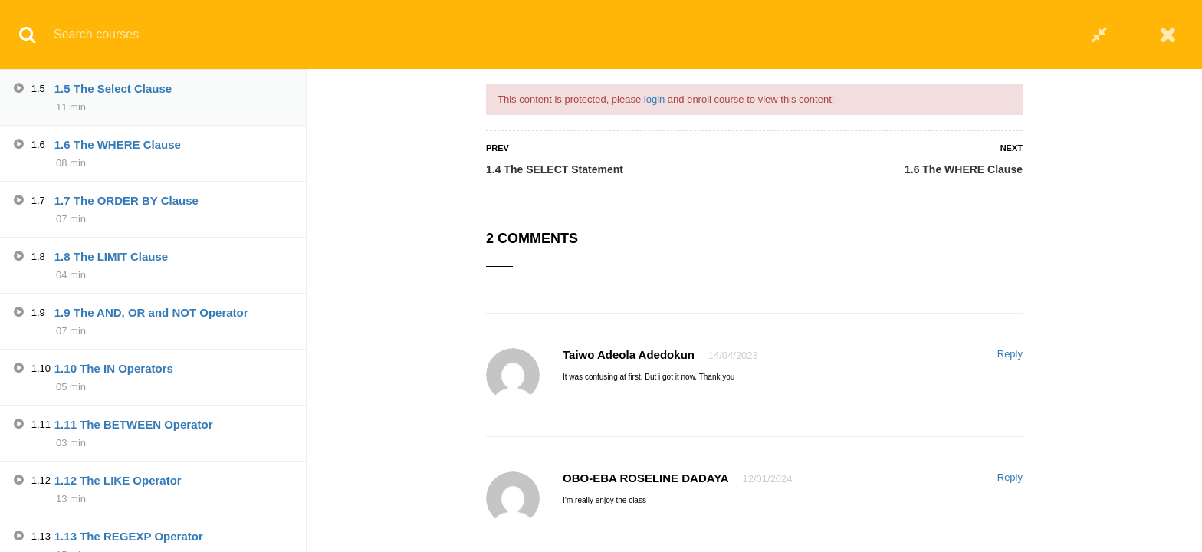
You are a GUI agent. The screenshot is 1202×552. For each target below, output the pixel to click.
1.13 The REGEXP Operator (128, 536)
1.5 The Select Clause (113, 88)
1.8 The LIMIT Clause (111, 256)
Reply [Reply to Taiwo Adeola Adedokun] (1010, 354)
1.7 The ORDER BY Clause (126, 200)
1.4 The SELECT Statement (554, 169)
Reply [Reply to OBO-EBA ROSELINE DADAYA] (1010, 477)
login (654, 99)
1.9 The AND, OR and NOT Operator (151, 312)
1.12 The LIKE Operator (118, 480)
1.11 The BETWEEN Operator (133, 424)
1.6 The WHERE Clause (964, 169)
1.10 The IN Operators (113, 368)
